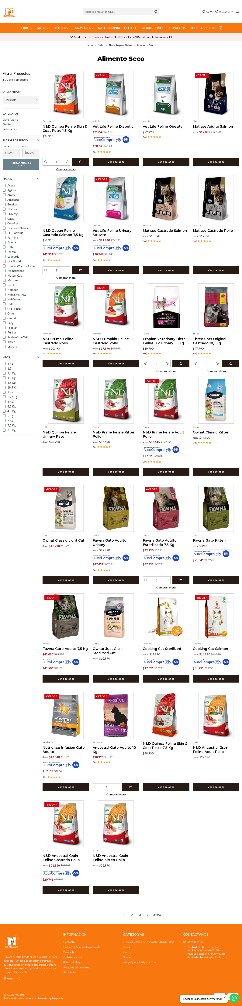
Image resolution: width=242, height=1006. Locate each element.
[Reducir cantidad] (46, 161)
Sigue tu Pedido (202, 28)
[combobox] (121, 11)
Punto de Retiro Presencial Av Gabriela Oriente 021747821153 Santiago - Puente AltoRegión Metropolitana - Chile (204, 952)
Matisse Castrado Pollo (213, 231)
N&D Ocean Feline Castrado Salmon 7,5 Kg (63, 233)
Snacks (127, 957)
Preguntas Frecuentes (76, 967)
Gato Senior (10, 129)
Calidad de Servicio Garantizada (81, 947)
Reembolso (70, 972)
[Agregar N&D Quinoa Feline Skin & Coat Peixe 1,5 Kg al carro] (80, 162)
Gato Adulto (10, 119)
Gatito (7, 124)
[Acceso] (224, 11)
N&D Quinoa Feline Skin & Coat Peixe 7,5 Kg (165, 746)
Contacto (69, 941)
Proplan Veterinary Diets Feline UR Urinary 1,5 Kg (164, 341)
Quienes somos (72, 957)
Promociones (152, 28)
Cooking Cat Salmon (210, 649)
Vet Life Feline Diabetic (113, 126)
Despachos (177, 28)
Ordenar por (12, 91)
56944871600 (193, 941)
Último (157, 914)
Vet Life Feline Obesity (162, 126)
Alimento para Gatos (120, 45)
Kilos (21, 357)
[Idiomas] (207, 11)
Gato (43, 28)
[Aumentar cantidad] (67, 161)
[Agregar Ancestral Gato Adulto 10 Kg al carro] (130, 787)
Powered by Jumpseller (51, 998)
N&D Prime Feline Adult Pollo (163, 434)
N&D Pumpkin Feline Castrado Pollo (111, 341)
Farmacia (84, 28)
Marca (21, 179)
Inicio (90, 45)
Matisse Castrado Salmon (165, 231)
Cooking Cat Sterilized (162, 649)
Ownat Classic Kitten (211, 432)
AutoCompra (109, 28)
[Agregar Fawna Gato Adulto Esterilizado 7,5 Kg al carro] (180, 580)
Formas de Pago (72, 962)
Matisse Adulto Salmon (213, 126)
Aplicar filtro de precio (21, 164)
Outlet (130, 28)
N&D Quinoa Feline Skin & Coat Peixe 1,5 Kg (65, 128)
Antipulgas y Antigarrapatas (139, 962)
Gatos (127, 952)
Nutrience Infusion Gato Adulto (64, 750)
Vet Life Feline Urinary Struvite (112, 233)
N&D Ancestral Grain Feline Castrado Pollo (61, 858)
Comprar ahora (66, 169)
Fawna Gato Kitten (209, 540)
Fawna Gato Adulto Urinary (109, 542)
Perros (127, 947)
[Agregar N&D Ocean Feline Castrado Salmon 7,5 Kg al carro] (80, 270)
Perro (26, 28)
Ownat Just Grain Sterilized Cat (108, 651)
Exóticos (62, 28)
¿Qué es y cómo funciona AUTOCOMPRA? (148, 941)
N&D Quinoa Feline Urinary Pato (59, 434)
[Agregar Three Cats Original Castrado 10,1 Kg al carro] (230, 363)
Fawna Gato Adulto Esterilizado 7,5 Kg (160, 542)
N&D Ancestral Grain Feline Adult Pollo (210, 750)
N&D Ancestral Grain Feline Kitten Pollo (110, 858)
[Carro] (237, 11)
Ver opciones (116, 161)
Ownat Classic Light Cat (63, 540)
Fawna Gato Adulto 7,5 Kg (65, 649)
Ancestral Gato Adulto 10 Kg (114, 750)
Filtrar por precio (21, 140)
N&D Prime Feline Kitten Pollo (114, 434)
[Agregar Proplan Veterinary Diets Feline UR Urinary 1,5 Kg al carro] (180, 363)
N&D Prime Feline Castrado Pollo (58, 341)
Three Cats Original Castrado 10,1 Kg (209, 341)
